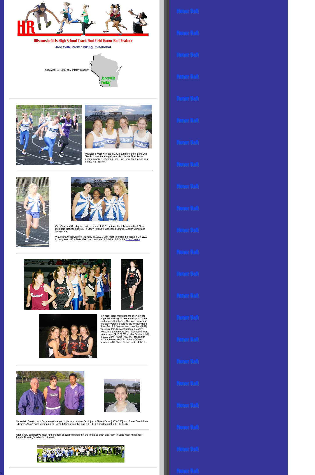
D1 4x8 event (133, 239)
